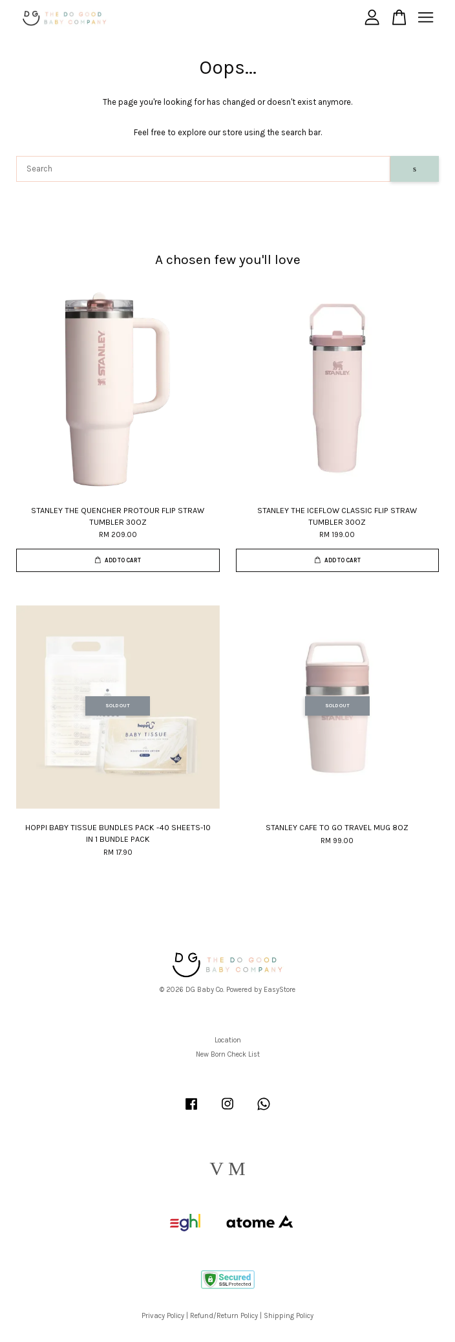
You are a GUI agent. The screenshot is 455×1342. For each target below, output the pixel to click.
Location (228, 1040)
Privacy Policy (163, 1316)
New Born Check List (228, 1054)
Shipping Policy (288, 1316)
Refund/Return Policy (224, 1316)
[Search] (203, 169)
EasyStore (279, 989)
